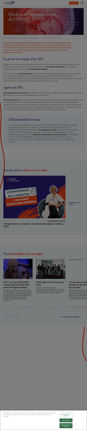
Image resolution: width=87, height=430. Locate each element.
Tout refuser (66, 420)
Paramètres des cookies (66, 415)
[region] (43, 420)
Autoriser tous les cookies (66, 425)
